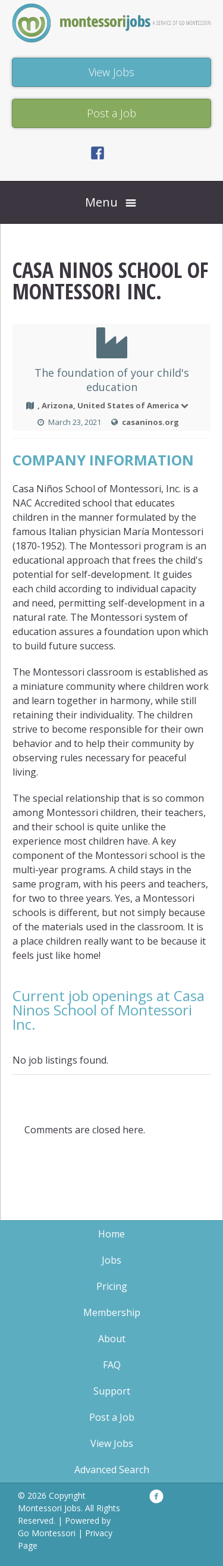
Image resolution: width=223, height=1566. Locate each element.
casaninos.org (150, 422)
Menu (101, 202)
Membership (111, 1312)
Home (111, 1233)
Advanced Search (111, 1469)
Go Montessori (47, 1533)
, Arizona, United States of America (113, 405)
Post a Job (111, 1417)
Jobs (111, 1260)
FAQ (112, 1364)
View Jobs (111, 1443)
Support (111, 1391)
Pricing (111, 1286)
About (111, 1338)
